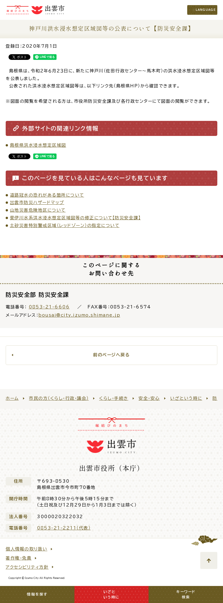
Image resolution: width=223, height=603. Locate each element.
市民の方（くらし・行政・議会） (59, 398)
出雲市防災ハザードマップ (37, 202)
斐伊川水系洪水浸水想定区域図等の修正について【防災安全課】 (75, 218)
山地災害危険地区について (38, 210)
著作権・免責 (19, 558)
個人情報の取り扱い (26, 549)
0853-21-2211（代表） (64, 528)
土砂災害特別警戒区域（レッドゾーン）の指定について (65, 225)
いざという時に (186, 398)
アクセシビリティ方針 (27, 567)
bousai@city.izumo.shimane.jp (79, 315)
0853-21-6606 (49, 307)
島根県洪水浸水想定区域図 (38, 145)
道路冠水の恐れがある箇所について (47, 195)
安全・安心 (149, 398)
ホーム (12, 398)
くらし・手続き (113, 398)
